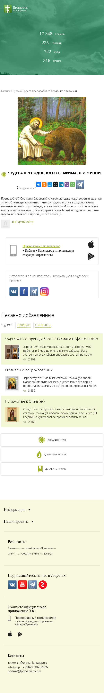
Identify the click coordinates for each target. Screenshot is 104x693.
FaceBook (24, 291)
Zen (42, 584)
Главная (6, 91)
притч (52, 60)
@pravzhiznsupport (33, 662)
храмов (52, 33)
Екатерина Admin (23, 221)
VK (13, 291)
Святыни (43, 324)
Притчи (23, 324)
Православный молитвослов (41, 246)
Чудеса (7, 324)
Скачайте (15, 607)
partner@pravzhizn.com (24, 671)
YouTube (22, 584)
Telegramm (34, 291)
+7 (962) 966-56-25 (34, 667)
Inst (44, 291)
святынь (52, 42)
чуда (52, 51)
